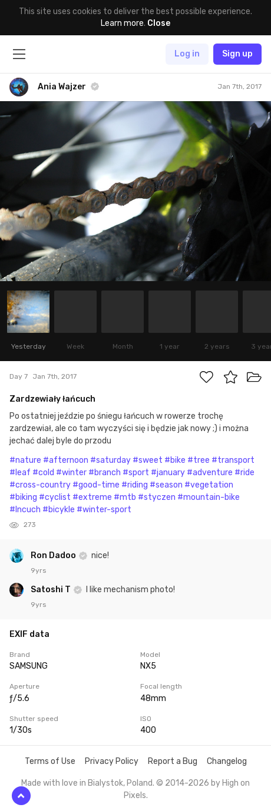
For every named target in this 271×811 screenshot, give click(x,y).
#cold (43, 473)
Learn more (122, 23)
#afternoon (65, 460)
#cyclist (55, 497)
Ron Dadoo (54, 555)
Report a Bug (172, 761)
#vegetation (208, 485)
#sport (136, 473)
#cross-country (40, 485)
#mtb (125, 497)
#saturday (110, 460)
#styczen (157, 497)
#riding (134, 485)
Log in (187, 54)
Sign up (237, 54)
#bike (175, 460)
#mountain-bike (208, 497)
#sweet (148, 460)
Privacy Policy (111, 761)
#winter (71, 473)
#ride (244, 473)
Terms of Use (50, 761)
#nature (25, 460)
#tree (198, 460)
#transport (233, 460)
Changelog (227, 761)
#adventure (210, 473)
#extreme (92, 497)
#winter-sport (104, 510)
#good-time (96, 485)
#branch (104, 473)
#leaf (20, 473)
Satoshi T (51, 590)
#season (166, 485)
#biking (23, 497)
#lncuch (25, 510)
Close (158, 23)
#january (168, 473)
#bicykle (58, 510)
